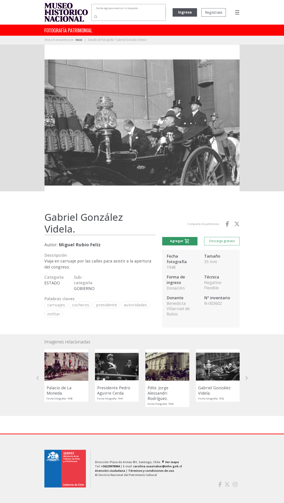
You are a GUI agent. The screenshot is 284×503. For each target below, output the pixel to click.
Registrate (213, 12)
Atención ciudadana (110, 471)
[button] (37, 378)
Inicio (79, 40)
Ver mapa (170, 462)
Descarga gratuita (222, 241)
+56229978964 (110, 466)
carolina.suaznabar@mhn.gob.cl (157, 466)
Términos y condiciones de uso (151, 471)
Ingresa (185, 12)
